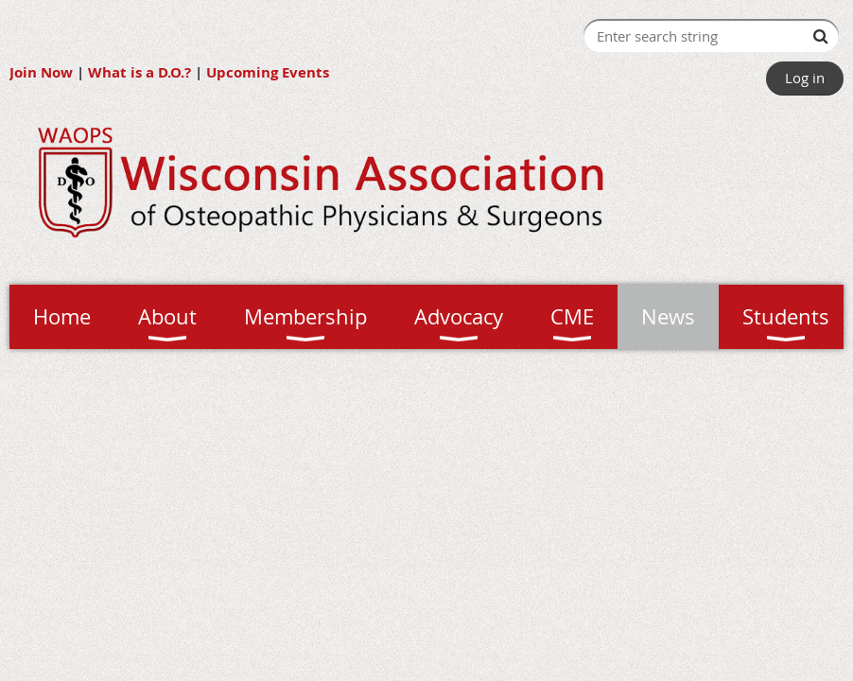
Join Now (41, 72)
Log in (805, 77)
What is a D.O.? (139, 72)
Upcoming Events (267, 72)
